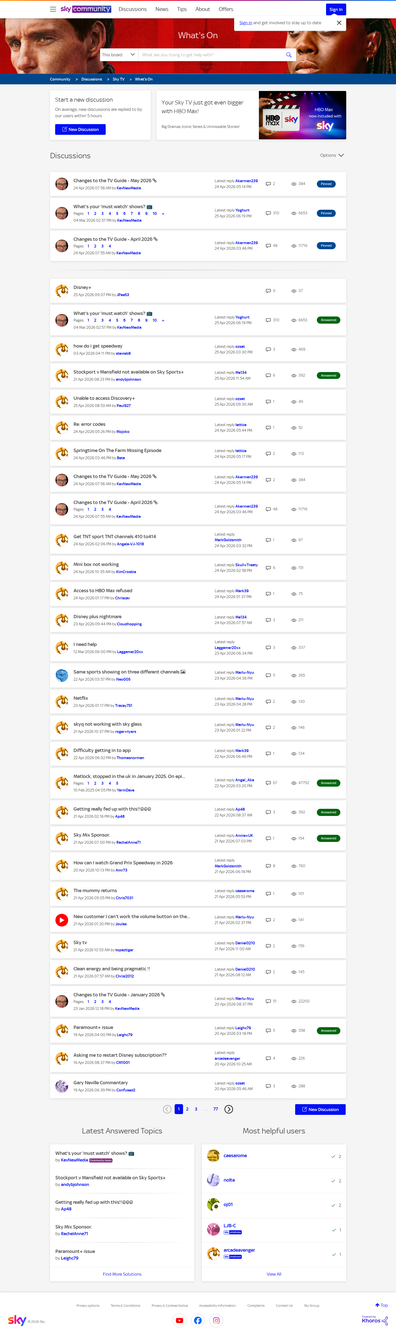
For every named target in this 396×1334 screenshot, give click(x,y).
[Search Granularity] (119, 54)
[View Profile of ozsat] (240, 346)
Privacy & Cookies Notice (170, 1305)
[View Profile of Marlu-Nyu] (244, 672)
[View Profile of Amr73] (121, 870)
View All (274, 1274)
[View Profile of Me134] (241, 372)
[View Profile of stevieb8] (123, 353)
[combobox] (209, 54)
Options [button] (328, 155)
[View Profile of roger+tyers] (125, 731)
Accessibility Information (217, 1305)
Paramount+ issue (93, 1027)
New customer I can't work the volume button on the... (132, 916)
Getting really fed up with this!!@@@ (112, 809)
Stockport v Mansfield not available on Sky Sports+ (129, 372)
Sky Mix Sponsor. (92, 835)
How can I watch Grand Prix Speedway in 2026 (123, 863)
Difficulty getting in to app (102, 750)
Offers (226, 9)
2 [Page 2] (187, 1109)
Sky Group (311, 1305)
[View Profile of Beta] (121, 458)
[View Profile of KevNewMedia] (129, 188)
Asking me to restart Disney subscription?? (120, 1055)
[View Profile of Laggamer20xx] (130, 652)
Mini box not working (96, 564)
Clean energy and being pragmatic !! (112, 969)
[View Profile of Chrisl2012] (125, 976)
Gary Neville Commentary (101, 1083)
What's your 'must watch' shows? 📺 (113, 206)
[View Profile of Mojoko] (122, 431)
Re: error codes (89, 424)
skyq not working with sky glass (108, 724)
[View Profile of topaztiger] (124, 950)
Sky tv (80, 942)
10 (155, 213)
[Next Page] (229, 1109)
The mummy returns (95, 890)
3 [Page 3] (196, 1109)
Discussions (133, 9)
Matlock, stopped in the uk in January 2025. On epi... (129, 776)
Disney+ (82, 287)
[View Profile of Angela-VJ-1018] (130, 544)
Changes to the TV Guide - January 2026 (117, 995)
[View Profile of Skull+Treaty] (246, 565)
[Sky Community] (86, 9)
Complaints (256, 1305)
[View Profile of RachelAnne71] (128, 842)
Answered (328, 320)
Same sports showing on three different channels (127, 672)
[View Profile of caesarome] (244, 891)
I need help (85, 644)
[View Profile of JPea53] (123, 295)
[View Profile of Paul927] (124, 405)
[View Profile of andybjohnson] (128, 379)
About (203, 9)
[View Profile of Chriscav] (122, 598)
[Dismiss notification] (339, 23)
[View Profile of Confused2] (125, 1090)
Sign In (336, 9)
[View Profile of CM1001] (123, 1062)
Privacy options (88, 1305)
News (162, 9)
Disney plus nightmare (98, 616)
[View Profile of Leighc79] (125, 1035)
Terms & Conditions (125, 1305)
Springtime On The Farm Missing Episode (117, 450)
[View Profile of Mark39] (242, 591)
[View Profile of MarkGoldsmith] (228, 540)
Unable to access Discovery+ (104, 398)
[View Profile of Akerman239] (246, 181)
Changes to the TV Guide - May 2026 (113, 180)
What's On (198, 35)
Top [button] (384, 1305)
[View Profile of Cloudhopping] (129, 624)
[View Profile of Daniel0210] (245, 943)
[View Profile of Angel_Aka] (244, 780)
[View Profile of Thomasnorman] (130, 758)
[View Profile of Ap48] (120, 816)
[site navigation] (53, 9)
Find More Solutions (122, 1274)
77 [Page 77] (215, 1109)
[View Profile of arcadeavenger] (227, 1058)
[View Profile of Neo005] (123, 679)
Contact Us (284, 1305)
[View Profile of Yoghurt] (242, 210)
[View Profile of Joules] (121, 924)
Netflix (81, 698)
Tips (182, 9)
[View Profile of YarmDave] (125, 790)
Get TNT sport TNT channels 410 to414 (115, 536)
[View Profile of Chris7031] (124, 898)
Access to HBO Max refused (103, 590)
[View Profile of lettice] (240, 424)
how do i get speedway (98, 346)
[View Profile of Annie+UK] (244, 835)
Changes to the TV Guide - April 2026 (113, 239)
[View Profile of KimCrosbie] (126, 572)
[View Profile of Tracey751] (123, 705)
